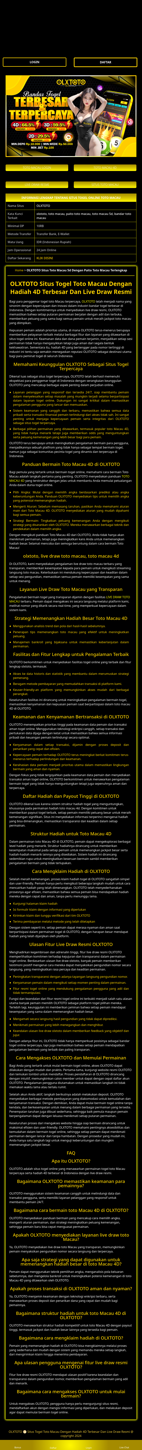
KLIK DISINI (45, 258)
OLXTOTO (43, 206)
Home (19, 270)
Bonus (17, 1445)
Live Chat (124, 1445)
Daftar (53, 1445)
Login (88, 1445)
